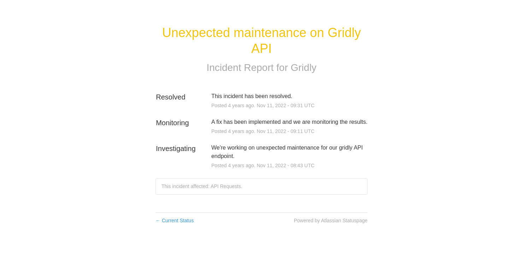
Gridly (304, 67)
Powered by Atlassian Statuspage (331, 220)
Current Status (174, 220)
